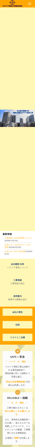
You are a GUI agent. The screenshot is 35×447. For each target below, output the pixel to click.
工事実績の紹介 (17, 282)
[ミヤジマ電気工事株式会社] (14, 3)
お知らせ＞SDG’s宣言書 (14, 251)
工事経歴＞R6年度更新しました (18, 238)
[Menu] (29, 3)
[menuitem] (29, 3)
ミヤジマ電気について (17, 266)
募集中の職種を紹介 (17, 298)
